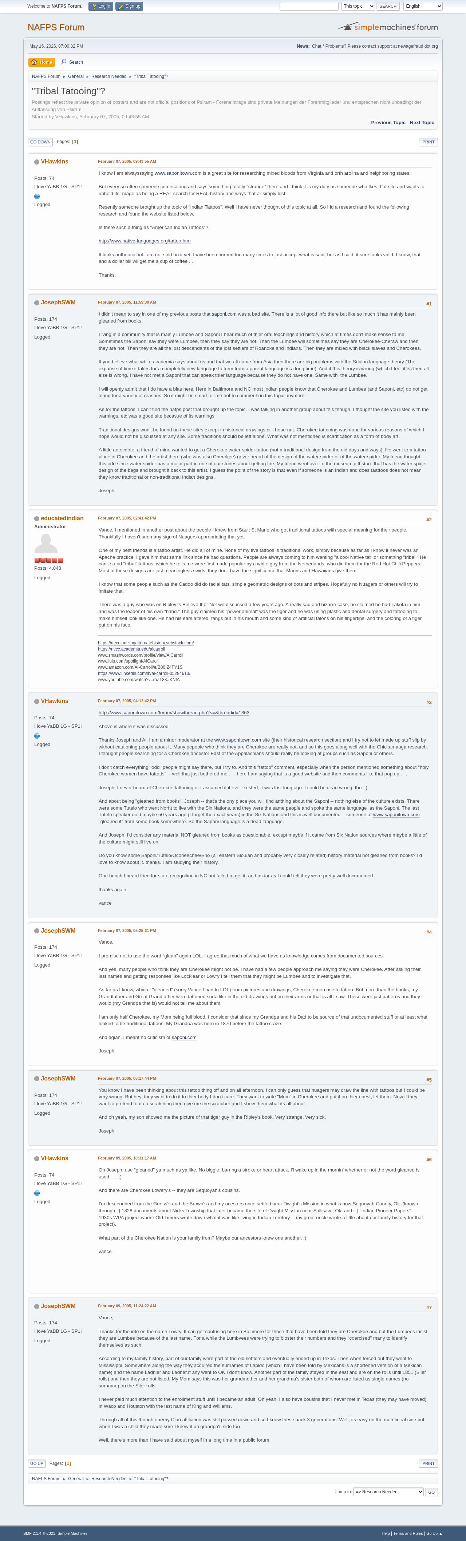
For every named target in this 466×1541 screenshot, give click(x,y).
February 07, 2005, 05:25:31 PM (127, 930)
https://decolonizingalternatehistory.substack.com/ (146, 642)
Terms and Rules (408, 1533)
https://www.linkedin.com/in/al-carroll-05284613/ (144, 673)
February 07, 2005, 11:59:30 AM (127, 302)
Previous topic (388, 122)
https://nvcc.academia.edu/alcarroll (131, 649)
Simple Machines (72, 1533)
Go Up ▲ (434, 1533)
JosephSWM (58, 302)
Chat (316, 46)
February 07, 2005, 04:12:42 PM (127, 701)
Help (386, 1533)
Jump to (343, 1491)
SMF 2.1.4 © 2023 (39, 1533)
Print (428, 142)
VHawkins (54, 161)
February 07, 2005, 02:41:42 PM (127, 518)
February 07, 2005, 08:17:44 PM (127, 1078)
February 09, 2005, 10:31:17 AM (127, 1158)
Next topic (422, 122)
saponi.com (224, 314)
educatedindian (62, 518)
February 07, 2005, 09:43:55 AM (127, 161)
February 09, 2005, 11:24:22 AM (127, 1306)
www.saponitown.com (178, 173)
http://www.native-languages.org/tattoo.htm (145, 241)
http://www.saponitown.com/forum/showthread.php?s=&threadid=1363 (174, 712)
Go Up (36, 1463)
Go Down (40, 142)
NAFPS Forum (56, 27)
